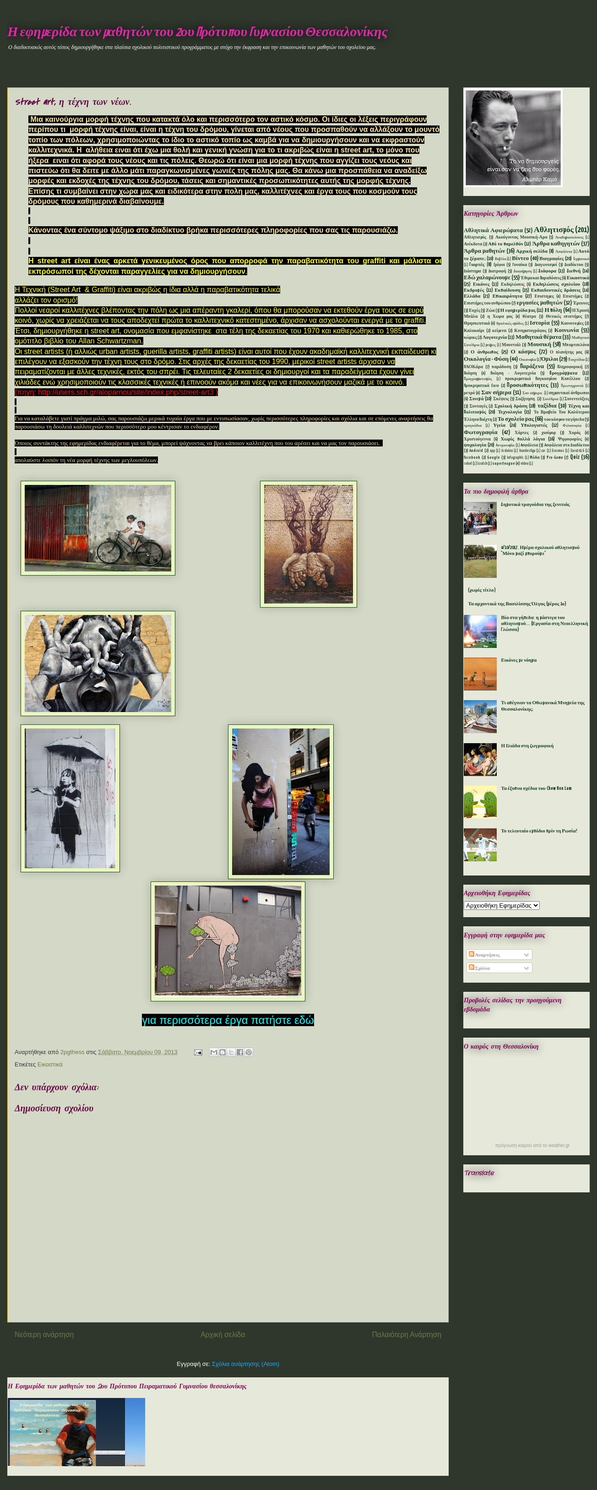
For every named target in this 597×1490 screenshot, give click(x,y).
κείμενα (499, 331)
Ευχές (474, 311)
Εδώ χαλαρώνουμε (487, 278)
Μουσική (539, 345)
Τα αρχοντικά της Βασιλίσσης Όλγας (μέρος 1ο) (517, 604)
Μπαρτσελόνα (575, 345)
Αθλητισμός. (476, 237)
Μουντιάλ (511, 345)
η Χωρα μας (500, 317)
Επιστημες (544, 296)
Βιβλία (500, 259)
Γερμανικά (581, 259)
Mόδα (535, 458)
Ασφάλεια (563, 252)
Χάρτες (522, 433)
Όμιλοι (550, 359)
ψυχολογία (475, 445)
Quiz (575, 457)
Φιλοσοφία (572, 426)
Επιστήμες (573, 296)
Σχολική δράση (510, 406)
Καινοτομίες (572, 323)
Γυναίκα (519, 265)
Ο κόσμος (523, 352)
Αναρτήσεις (484, 955)
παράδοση (501, 367)
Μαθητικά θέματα (538, 337)
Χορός (575, 433)
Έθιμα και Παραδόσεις (541, 278)
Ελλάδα (472, 296)
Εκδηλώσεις (512, 285)
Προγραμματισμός (478, 379)
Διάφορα (547, 271)
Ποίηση (470, 373)
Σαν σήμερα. (532, 393)
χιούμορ (548, 433)
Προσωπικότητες (527, 385)
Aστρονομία (505, 445)
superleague (503, 464)
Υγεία (499, 425)
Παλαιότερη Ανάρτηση (406, 1334)
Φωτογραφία (481, 432)
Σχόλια (479, 968)
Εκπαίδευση (507, 290)
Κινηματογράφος (530, 331)
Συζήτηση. (526, 399)
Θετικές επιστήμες (564, 317)
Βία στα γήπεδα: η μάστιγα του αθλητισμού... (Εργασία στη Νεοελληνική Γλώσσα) (544, 623)
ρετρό (469, 393)
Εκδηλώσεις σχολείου (556, 284)
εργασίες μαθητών (539, 303)
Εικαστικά (50, 1064)
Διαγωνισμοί (546, 265)
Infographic (515, 458)
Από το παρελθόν (505, 244)
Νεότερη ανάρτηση (44, 1334)
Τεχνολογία (510, 412)
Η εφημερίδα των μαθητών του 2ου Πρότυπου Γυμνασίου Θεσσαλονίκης (197, 32)
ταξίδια (547, 406)
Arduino (507, 451)
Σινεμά (476, 399)
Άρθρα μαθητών (484, 251)
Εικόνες (481, 284)
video (524, 464)
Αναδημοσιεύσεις (569, 237)
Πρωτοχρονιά (572, 386)
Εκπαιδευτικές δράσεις (556, 290)
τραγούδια (473, 426)
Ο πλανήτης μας (566, 352)
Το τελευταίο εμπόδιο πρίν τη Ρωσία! (539, 831)
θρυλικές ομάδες (510, 324)
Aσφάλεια (529, 445)
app (492, 451)
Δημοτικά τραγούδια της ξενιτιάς (535, 504)
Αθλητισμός (554, 230)
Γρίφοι (499, 265)
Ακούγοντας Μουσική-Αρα (521, 237)
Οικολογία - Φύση (486, 359)
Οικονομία (527, 360)
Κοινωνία (566, 330)
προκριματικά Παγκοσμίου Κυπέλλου (543, 379)
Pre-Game (555, 458)
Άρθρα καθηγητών (556, 244)
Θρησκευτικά (477, 323)
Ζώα (490, 311)
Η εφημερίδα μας (518, 310)
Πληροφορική (569, 367)
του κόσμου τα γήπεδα (564, 420)
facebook (472, 458)
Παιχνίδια (576, 360)
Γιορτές (476, 264)
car (543, 451)
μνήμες (491, 345)
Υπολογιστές (534, 425)
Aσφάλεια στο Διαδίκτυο (566, 445)
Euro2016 (577, 451)
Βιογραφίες (551, 258)
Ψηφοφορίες (570, 439)
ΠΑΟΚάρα (473, 367)
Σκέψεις (501, 399)
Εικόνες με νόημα (519, 660)
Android (476, 451)
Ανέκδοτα (473, 244)
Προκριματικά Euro (481, 386)
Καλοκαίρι (474, 331)
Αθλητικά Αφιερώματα (493, 231)
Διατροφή (497, 271)
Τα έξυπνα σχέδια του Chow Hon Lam (536, 788)
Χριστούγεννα (477, 439)
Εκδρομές (474, 290)
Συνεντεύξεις (576, 399)
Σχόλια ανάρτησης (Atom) (245, 1363)
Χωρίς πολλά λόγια (522, 439)
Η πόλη (553, 310)
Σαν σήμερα (496, 393)
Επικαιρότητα (507, 296)
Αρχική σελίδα (223, 1334)
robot (468, 464)
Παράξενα (532, 367)
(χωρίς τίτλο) (481, 590)
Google (493, 458)
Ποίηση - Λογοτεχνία (513, 373)
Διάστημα (472, 271)
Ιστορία (539, 323)
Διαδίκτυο (573, 265)
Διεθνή (574, 271)
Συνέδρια (551, 399)
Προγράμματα (563, 373)
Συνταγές (479, 406)
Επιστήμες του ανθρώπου (487, 303)
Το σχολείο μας (516, 419)
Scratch (482, 464)
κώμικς (470, 338)
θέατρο (529, 317)
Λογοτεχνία (495, 337)
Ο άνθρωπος (484, 352)
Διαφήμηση (523, 271)
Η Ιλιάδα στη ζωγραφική (527, 746)
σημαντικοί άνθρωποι (569, 393)
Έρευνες (581, 303)
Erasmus (558, 451)
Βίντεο (520, 258)
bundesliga (527, 451)
